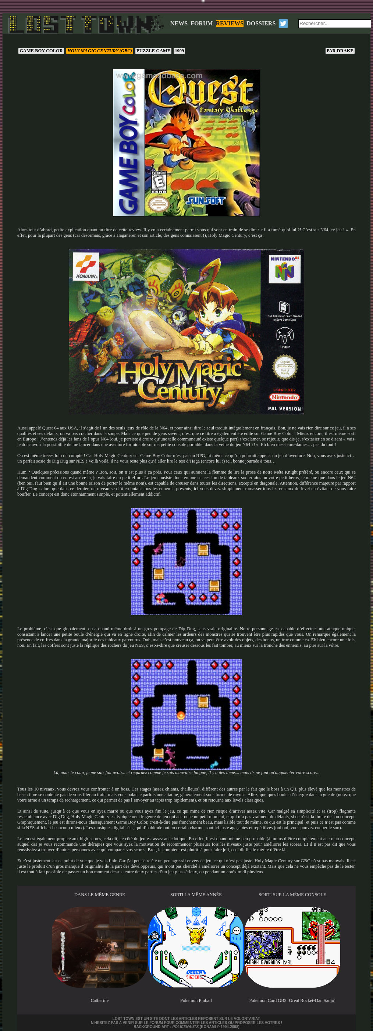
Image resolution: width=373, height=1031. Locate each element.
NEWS (179, 23)
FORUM (202, 23)
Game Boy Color (41, 50)
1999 (179, 50)
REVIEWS (230, 23)
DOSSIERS (261, 23)
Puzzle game (153, 50)
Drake (340, 50)
